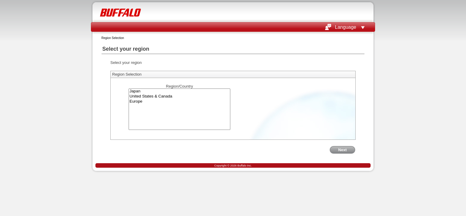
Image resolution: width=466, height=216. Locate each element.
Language (345, 27)
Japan (179, 91)
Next (342, 150)
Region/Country (179, 86)
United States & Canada (179, 96)
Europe (179, 101)
